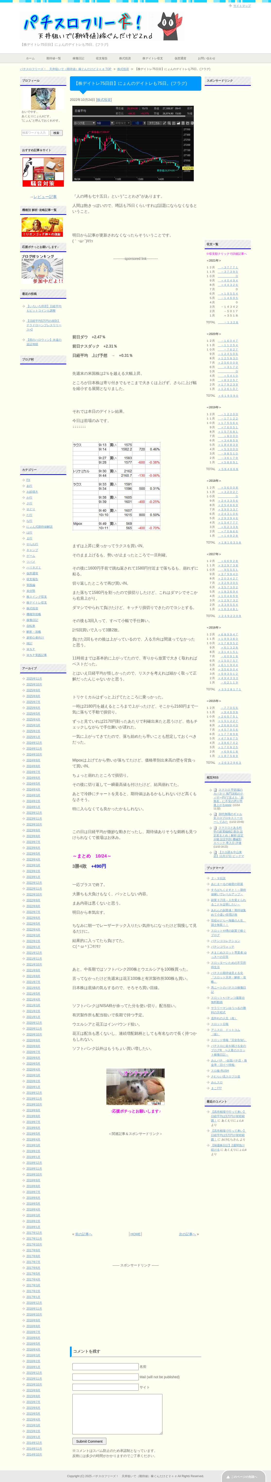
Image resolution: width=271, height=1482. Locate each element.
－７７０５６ (229, 708)
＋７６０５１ (228, 427)
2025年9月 (33, 690)
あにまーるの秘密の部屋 (227, 884)
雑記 (29, 643)
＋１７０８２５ (228, 747)
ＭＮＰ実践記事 (36, 655)
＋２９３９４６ (228, 518)
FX (28, 480)
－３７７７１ (228, 267)
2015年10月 (34, 1384)
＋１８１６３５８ (229, 542)
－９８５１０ (228, 453)
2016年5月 (33, 1343)
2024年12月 (34, 743)
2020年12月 (34, 1023)
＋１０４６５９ (228, 596)
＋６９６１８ (229, 751)
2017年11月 (34, 1238)
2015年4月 (33, 1419)
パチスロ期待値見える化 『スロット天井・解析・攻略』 (228, 977)
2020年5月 (33, 1063)
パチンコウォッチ (222, 946)
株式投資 (125, 58)
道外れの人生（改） (224, 1018)
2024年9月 (33, 760)
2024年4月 (33, 789)
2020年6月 (33, 1058)
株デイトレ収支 (153, 58)
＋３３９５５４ (228, 604)
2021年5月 (33, 993)
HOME (135, 1234)
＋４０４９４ (228, 280)
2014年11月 (34, 1448)
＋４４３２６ (228, 285)
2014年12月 (34, 1443)
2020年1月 (33, 1087)
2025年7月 (33, 702)
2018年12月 (34, 1163)
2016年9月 (33, 1320)
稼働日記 (78, 58)
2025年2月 (33, 731)
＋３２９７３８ (228, 565)
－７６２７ (228, 349)
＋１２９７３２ (228, 600)
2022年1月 (33, 947)
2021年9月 (33, 970)
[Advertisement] (135, 291)
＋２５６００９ (228, 362)
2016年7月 (33, 1332)
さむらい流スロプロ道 (225, 1076)
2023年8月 (33, 836)
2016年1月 (33, 1367)
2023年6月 (33, 848)
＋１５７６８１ (228, 431)
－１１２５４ (228, 345)
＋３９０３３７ (228, 509)
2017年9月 (33, 1250)
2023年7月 (33, 842)
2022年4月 (33, 929)
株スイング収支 (36, 596)
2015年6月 (33, 1408)
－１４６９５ (228, 298)
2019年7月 (33, 1122)
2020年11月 (34, 1028)
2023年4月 (33, 859)
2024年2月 (33, 801)
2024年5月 (33, 783)
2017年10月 (34, 1244)
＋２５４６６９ (228, 505)
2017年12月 (34, 1233)
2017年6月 (33, 1268)
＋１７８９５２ (228, 643)
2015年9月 (33, 1390)
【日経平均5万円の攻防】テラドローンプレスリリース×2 (43, 325)
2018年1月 (33, 1227)
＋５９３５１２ (228, 673)
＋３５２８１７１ (229, 689)
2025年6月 (33, 708)
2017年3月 (33, 1285)
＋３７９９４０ (228, 574)
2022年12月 (34, 883)
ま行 (29, 538)
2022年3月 (33, 935)
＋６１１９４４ (228, 665)
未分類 (30, 591)
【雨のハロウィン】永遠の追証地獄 (43, 342)
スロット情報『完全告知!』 (229, 1040)
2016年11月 (34, 1308)
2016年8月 (33, 1326)
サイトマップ (242, 6)
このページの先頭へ (244, 1477)
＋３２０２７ (228, 492)
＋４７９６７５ (228, 738)
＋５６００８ (228, 487)
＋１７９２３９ (228, 384)
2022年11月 (34, 888)
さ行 (29, 503)
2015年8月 (33, 1396)
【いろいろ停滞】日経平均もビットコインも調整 (43, 308)
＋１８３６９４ (228, 591)
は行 (29, 532)
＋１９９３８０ (228, 638)
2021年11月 (34, 958)
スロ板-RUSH (220, 1070)
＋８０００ (228, 436)
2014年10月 (34, 1454)
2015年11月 (34, 1378)
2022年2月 (33, 941)
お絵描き (32, 491)
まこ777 (216, 1088)
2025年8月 (33, 696)
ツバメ (30, 561)
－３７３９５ (228, 271)
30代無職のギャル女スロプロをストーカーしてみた (228, 817)
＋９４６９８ (229, 712)
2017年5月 (33, 1273)
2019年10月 (34, 1104)
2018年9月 (33, 1180)
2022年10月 (34, 894)
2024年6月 (33, 778)
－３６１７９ (228, 458)
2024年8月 (33, 766)
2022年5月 (33, 923)
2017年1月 (33, 1297)
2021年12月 (34, 953)
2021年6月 (33, 988)
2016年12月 (34, 1303)
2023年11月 (34, 818)
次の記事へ (187, 1234)
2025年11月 (34, 678)
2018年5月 (33, 1203)
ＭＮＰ (30, 649)
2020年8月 (33, 1046)
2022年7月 (33, 912)
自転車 (30, 626)
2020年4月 (33, 1069)
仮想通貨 (180, 58)
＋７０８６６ (228, 531)
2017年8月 (33, 1256)
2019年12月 (34, 1093)
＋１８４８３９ (228, 445)
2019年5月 (33, 1133)
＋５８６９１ (228, 462)
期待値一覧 (53, 58)
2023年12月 (34, 813)
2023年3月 (33, 865)
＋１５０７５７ (228, 660)
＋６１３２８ (229, 647)
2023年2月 (33, 871)
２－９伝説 (218, 878)
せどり (30, 509)
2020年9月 (33, 1040)
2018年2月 (33, 1221)
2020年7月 (33, 1052)
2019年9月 (33, 1110)
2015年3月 (33, 1425)
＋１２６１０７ (228, 389)
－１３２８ (228, 322)
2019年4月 (33, 1139)
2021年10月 (34, 964)
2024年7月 (33, 772)
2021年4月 (33, 999)
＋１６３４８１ (228, 609)
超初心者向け (35, 637)
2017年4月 (33, 1279)
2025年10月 (34, 684)
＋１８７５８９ (228, 756)
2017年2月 (33, 1291)
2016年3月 (33, 1355)
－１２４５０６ (228, 354)
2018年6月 (33, 1198)
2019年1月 (33, 1157)
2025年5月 (33, 713)
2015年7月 (33, 1402)
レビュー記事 (45, 197)
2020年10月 (34, 1034)
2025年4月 (33, 719)
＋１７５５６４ (228, 423)
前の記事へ (83, 1234)
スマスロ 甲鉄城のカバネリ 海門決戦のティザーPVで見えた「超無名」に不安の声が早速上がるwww (228, 797)
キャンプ (32, 550)
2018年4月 (33, 1209)
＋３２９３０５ (228, 583)
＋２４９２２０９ (229, 616)
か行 (29, 497)
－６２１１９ (229, 682)
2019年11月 (34, 1098)
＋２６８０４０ (228, 725)
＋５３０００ (228, 449)
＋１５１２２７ (228, 721)
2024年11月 (34, 748)
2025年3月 (33, 725)
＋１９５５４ (228, 293)
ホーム (30, 58)
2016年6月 (33, 1338)
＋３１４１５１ (228, 652)
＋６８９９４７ (228, 634)
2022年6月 (33, 918)
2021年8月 (33, 976)
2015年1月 (33, 1437)
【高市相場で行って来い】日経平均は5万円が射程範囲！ (228, 1116)
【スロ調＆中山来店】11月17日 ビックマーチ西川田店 (228, 856)
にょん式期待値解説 (39, 526)
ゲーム (30, 556)
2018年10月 (34, 1174)
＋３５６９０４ (228, 669)
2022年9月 (33, 900)
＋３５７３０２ (228, 587)
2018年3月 (33, 1215)
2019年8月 (33, 1116)
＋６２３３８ (228, 527)
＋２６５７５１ (228, 716)
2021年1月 (33, 1017)
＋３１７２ (228, 367)
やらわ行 (32, 544)
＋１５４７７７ (228, 522)
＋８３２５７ (228, 380)
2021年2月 (33, 1011)
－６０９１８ (229, 656)
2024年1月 (33, 807)
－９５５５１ (228, 569)
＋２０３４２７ (228, 578)
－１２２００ (228, 414)
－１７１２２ (228, 418)
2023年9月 (33, 830)
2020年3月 (33, 1075)
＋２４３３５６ (228, 500)
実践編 (30, 585)
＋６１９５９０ (228, 395)
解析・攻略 (33, 631)
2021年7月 (33, 982)
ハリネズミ (33, 567)
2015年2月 (33, 1431)
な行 (29, 521)
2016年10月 (34, 1314)
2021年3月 (33, 1005)
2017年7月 (33, 1262)
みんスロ (217, 1082)
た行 (29, 515)
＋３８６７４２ (228, 743)
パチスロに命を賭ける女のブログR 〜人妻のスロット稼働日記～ (228, 1050)
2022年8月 (33, 906)
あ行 (29, 486)
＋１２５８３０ (228, 358)
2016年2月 (33, 1361)
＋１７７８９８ (228, 734)
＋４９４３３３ (228, 678)
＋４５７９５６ (228, 729)
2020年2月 (33, 1081)
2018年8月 (33, 1186)
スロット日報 (220, 1024)
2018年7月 (33, 1192)
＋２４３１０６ (228, 514)
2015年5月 (33, 1413)
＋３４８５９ (228, 440)
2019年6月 (33, 1128)
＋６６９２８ (228, 561)
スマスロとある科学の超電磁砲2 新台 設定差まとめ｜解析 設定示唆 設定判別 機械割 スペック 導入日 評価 (228, 835)
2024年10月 (34, 754)
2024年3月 (33, 795)
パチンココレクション (225, 941)
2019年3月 (33, 1145)
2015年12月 (34, 1373)
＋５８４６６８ (228, 469)
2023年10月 (34, 824)
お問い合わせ (206, 58)
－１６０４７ (228, 340)
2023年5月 (33, 853)
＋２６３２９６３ (229, 762)
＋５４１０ (228, 375)
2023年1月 (33, 877)
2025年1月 (33, 737)
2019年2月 (33, 1151)
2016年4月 (33, 1349)
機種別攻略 (33, 614)
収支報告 (102, 58)
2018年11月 (34, 1168)
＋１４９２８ (228, 535)
